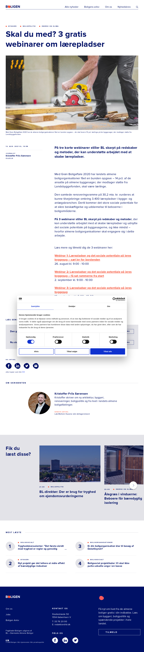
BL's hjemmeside (23, 642)
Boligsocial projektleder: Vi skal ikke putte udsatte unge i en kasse (108, 565)
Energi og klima (50, 26)
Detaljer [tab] (72, 306)
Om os (108, 6)
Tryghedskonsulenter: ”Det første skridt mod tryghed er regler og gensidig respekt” (41, 547)
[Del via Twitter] (27, 366)
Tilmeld (109, 632)
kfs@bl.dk (9, 158)
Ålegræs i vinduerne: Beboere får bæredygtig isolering (123, 498)
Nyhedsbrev (124, 6)
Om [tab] (108, 306)
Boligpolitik (29, 26)
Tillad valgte (72, 351)
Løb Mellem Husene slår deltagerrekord (72, 414)
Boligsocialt (27, 542)
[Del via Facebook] (9, 366)
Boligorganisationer (101, 542)
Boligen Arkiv (12, 620)
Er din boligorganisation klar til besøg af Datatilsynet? (111, 547)
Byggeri (12, 26)
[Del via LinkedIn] (17, 366)
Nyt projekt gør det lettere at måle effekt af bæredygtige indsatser (41, 565)
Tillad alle (107, 351)
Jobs (8, 614)
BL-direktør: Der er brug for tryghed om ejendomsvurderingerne (67, 494)
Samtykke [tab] (35, 306)
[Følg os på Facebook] (55, 640)
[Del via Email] (36, 366)
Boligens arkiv (91, 6)
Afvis (36, 351)
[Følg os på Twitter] (75, 640)
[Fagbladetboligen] (16, 6)
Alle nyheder (71, 6)
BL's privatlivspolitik (37, 642)
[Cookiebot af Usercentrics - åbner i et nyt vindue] (114, 299)
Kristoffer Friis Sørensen (18, 155)
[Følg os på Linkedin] (65, 640)
